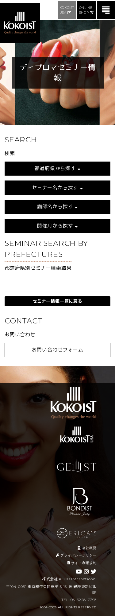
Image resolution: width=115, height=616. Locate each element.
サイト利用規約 (82, 563)
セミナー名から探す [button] (57, 188)
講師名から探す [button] (57, 207)
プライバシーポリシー (76, 555)
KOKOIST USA (66, 10)
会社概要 (87, 548)
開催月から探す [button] (57, 226)
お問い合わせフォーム (57, 350)
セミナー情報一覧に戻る (57, 301)
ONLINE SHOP (86, 10)
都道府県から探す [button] (57, 168)
